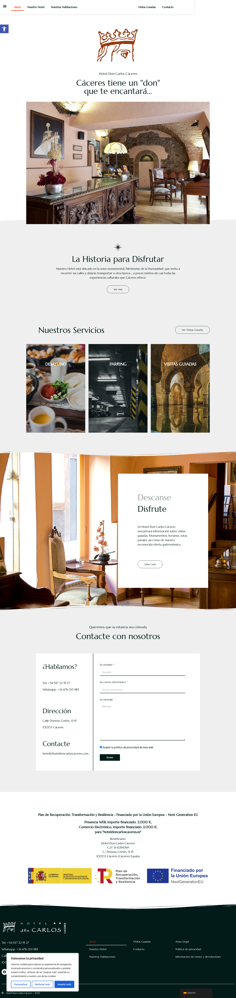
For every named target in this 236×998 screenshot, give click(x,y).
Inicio (19, 7)
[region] (43, 972)
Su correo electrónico (113, 682)
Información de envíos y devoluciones (198, 956)
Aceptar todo (64, 984)
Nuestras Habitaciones (66, 7)
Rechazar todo (42, 984)
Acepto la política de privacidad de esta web (128, 747)
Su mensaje (107, 699)
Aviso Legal (182, 941)
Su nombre (106, 664)
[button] (4, 29)
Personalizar (20, 984)
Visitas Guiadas (185, 7)
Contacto (206, 7)
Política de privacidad (188, 949)
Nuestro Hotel (37, 7)
